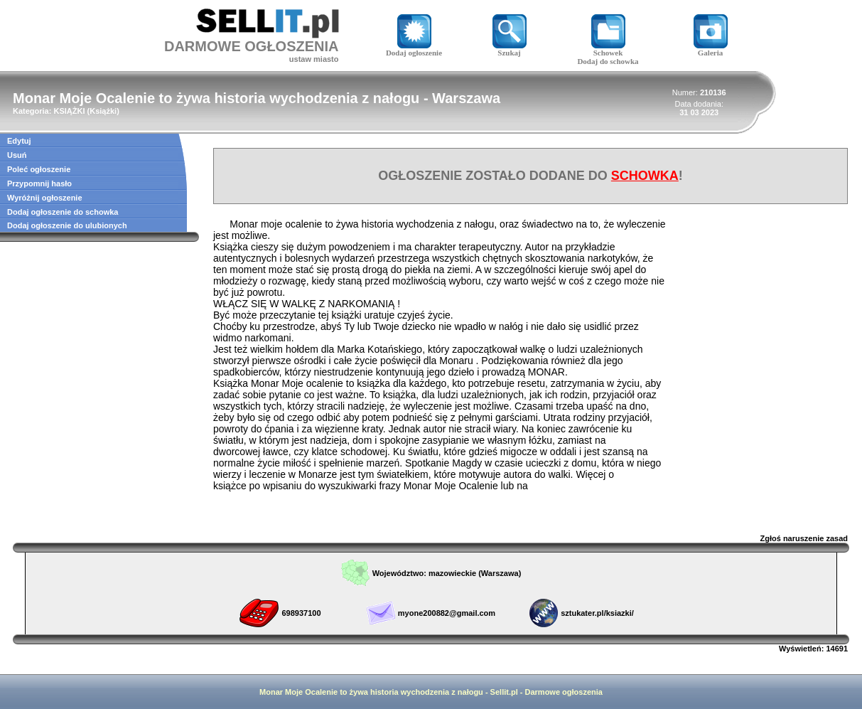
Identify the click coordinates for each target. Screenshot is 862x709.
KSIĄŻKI (69, 111)
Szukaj (509, 49)
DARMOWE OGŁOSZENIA (251, 46)
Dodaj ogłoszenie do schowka (62, 212)
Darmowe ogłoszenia (564, 692)
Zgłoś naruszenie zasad (804, 538)
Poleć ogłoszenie (38, 169)
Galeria (711, 49)
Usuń (17, 155)
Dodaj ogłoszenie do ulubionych (67, 225)
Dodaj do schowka (607, 61)
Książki (103, 111)
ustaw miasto (314, 59)
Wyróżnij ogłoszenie (44, 197)
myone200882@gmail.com (446, 613)
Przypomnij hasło (39, 183)
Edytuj (19, 141)
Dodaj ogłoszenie (414, 49)
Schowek (608, 49)
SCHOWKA (645, 176)
